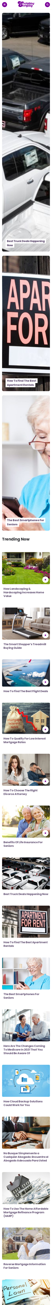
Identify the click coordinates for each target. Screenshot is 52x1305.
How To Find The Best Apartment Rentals (21, 383)
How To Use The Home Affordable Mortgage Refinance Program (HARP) (25, 1212)
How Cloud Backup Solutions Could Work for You (22, 1103)
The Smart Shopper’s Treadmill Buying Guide (24, 646)
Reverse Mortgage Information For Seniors (24, 1266)
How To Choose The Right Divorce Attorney (20, 792)
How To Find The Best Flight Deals (25, 691)
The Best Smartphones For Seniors (25, 522)
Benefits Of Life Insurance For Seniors (23, 844)
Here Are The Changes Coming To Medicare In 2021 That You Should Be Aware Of (24, 1049)
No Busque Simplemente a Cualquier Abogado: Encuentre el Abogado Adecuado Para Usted (25, 1156)
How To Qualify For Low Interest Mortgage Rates (24, 740)
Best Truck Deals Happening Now (26, 243)
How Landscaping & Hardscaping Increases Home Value (23, 592)
